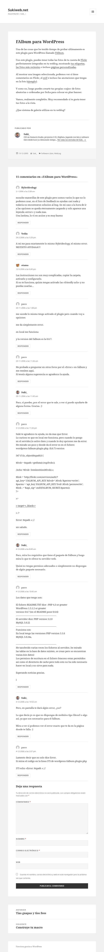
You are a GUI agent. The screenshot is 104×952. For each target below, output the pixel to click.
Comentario (23, 802)
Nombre (21, 839)
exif (45, 77)
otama (24, 265)
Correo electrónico (28, 850)
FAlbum (59, 52)
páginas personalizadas (63, 67)
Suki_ (35, 153)
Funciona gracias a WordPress (29, 946)
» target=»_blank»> (26, 505)
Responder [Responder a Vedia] (23, 254)
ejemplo (31, 81)
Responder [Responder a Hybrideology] (23, 222)
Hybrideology (29, 187)
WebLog (57, 153)
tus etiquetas (77, 63)
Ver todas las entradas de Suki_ (70, 140)
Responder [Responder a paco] (23, 346)
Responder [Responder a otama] (23, 293)
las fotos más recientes (28, 67)
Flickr (84, 59)
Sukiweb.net (18, 10)
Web (18, 862)
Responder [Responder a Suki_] (23, 413)
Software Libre (47, 153)
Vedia (24, 233)
